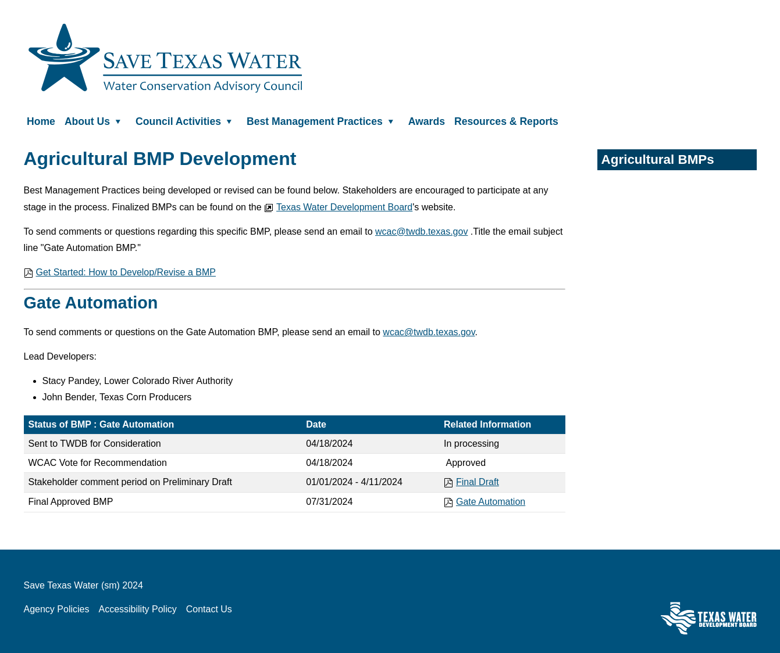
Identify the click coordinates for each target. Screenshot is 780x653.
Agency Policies (57, 609)
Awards (426, 121)
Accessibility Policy (137, 609)
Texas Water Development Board (338, 207)
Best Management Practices (323, 121)
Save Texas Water (165, 58)
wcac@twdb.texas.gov (421, 231)
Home (41, 121)
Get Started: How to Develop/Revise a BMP (120, 272)
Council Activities (186, 121)
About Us (95, 121)
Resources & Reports (506, 121)
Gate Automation (484, 502)
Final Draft (471, 482)
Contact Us (209, 609)
